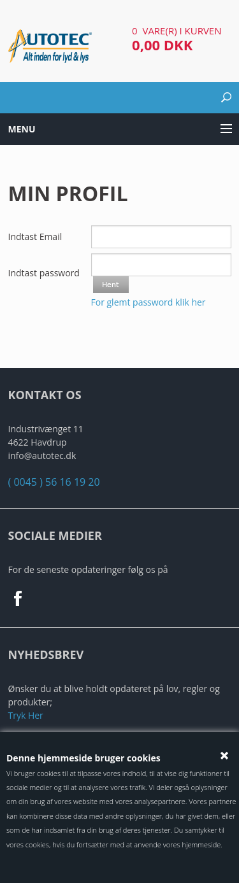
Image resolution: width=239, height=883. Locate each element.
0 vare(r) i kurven (176, 30)
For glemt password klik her (148, 302)
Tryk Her (25, 715)
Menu (22, 129)
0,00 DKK (162, 44)
